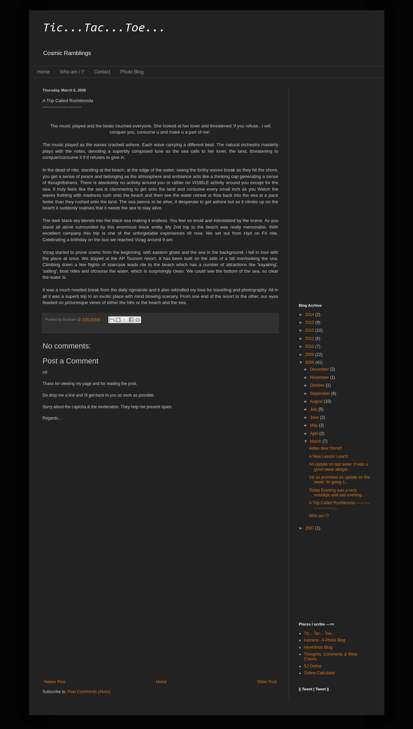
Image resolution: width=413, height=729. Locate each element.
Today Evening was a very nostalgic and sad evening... (337, 492)
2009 (310, 354)
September (320, 393)
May (314, 425)
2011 (310, 338)
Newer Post (55, 681)
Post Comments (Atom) (89, 691)
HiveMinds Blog (318, 647)
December (320, 369)
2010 (310, 346)
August (317, 401)
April (314, 433)
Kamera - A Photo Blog (324, 640)
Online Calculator (319, 673)
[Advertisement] (160, 623)
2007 (310, 528)
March (316, 441)
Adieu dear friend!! (325, 448)
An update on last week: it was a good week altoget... (338, 466)
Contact (102, 71)
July (314, 409)
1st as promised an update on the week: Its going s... (339, 479)
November (320, 377)
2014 (310, 314)
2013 (310, 322)
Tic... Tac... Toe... (319, 633)
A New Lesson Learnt (328, 456)
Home (43, 71)
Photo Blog (132, 71)
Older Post (267, 681)
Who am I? (319, 515)
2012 (310, 330)
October (318, 385)
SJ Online (313, 666)
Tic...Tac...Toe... (104, 28)
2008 (310, 362)
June (315, 417)
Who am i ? (72, 71)
